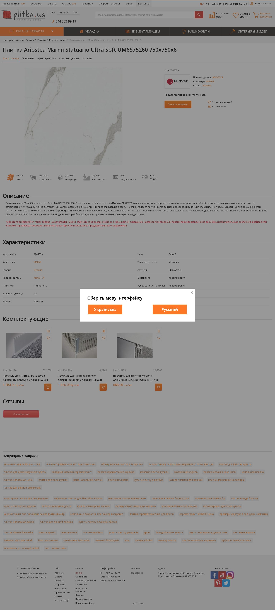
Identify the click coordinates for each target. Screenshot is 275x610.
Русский (169, 309)
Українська (105, 309)
